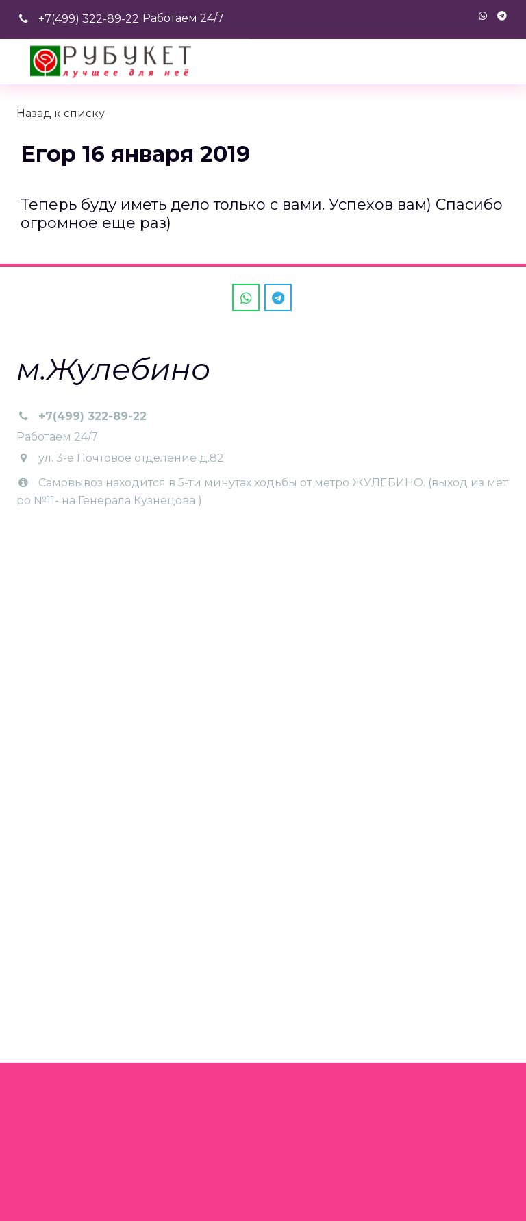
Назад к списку (60, 113)
